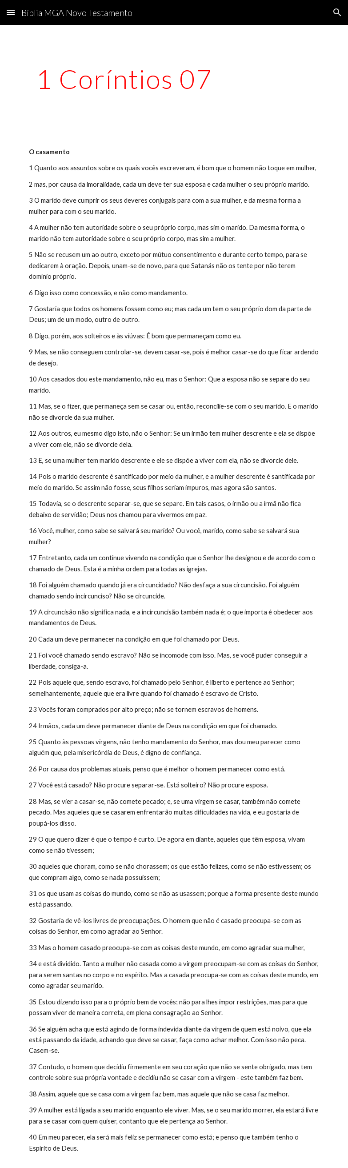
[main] (124, 78)
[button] (10, 12)
